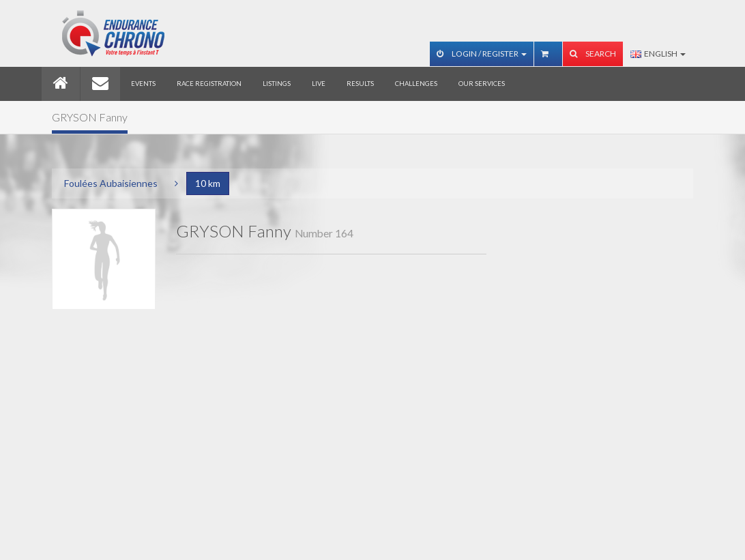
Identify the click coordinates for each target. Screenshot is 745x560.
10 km (207, 183)
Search (593, 53)
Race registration (209, 83)
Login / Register (482, 53)
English (658, 53)
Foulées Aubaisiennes (111, 183)
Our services (481, 83)
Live (318, 83)
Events (143, 83)
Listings (277, 83)
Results (360, 83)
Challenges (416, 83)
